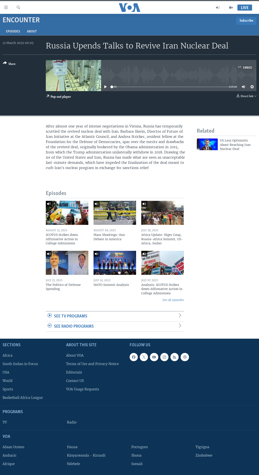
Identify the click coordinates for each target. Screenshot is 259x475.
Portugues (139, 447)
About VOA (75, 355)
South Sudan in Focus (20, 364)
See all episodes (173, 300)
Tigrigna (202, 447)
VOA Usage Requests (82, 389)
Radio (71, 422)
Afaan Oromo (13, 447)
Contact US (75, 381)
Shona (136, 455)
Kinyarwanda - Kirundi (86, 455)
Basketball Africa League (23, 398)
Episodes (13, 31)
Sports (8, 389)
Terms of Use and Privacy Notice (92, 364)
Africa (8, 355)
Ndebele (73, 464)
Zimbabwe (203, 455)
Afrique (9, 464)
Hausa (72, 447)
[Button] (9, 64)
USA (6, 372)
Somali (137, 464)
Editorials (74, 372)
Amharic (10, 455)
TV (5, 422)
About (32, 31)
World (8, 381)
